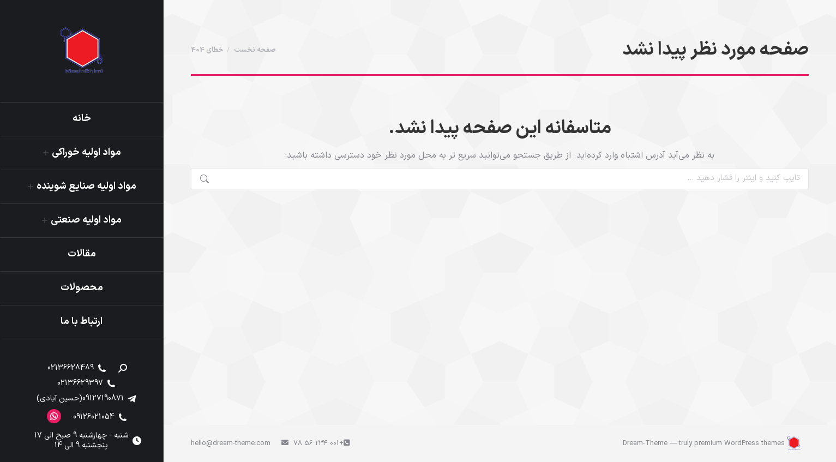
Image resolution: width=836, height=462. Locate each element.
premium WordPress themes (739, 443)
